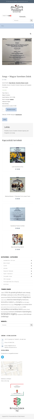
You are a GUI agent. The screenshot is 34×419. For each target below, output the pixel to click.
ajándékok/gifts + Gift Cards (17, 260)
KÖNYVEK (17, 268)
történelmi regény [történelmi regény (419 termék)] (9, 314)
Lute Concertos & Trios (17, 166)
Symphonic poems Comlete (18, 226)
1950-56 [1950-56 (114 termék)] (7, 292)
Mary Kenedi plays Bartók (17, 247)
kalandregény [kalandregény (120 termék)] (17, 299)
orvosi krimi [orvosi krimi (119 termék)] (28, 304)
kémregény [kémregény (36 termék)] (27, 302)
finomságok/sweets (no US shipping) (11, 281)
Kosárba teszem (11, 109)
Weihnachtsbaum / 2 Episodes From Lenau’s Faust (17, 196)
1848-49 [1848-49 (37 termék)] (2, 292)
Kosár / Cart (6, 15)
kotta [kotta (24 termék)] (23, 302)
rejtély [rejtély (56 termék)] (24, 307)
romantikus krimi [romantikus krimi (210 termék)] (16, 309)
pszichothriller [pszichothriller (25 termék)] (11, 307)
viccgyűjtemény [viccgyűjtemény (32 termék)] (20, 314)
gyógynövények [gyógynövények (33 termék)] (4, 297)
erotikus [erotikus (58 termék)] (15, 295)
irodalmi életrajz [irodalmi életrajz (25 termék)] (4, 299)
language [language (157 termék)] (17, 304)
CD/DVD (17, 265)
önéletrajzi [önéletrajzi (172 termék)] (4, 317)
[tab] (4, 119)
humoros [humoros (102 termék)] (14, 297)
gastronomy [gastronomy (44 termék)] (27, 295)
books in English (17, 263)
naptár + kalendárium (17, 273)
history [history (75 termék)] (9, 297)
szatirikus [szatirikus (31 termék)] (25, 309)
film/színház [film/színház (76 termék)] (21, 295)
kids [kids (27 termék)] (15, 302)
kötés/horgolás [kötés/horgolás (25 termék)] (11, 304)
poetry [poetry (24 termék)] (2, 307)
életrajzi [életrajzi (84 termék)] (29, 314)
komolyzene (19, 114)
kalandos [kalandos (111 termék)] (10, 299)
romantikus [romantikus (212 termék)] (5, 309)
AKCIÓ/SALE (6, 284)
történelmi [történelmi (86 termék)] (12, 312)
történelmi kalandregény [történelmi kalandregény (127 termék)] (23, 312)
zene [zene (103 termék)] (25, 314)
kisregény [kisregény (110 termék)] (19, 302)
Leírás (4, 119)
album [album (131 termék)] (20, 292)
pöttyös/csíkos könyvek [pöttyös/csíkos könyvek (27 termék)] (18, 307)
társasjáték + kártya (17, 276)
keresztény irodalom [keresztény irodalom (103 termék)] (7, 302)
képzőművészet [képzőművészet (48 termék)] (5, 304)
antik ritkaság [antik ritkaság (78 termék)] (26, 292)
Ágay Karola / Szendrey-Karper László (18, 83)
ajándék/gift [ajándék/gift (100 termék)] (14, 292)
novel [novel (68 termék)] (22, 304)
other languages (7, 279)
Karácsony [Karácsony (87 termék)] (25, 299)
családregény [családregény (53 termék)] (10, 295)
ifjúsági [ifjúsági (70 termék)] (19, 297)
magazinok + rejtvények (17, 271)
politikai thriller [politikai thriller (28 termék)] (6, 307)
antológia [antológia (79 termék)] (3, 295)
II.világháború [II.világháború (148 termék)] (26, 297)
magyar (12, 99)
